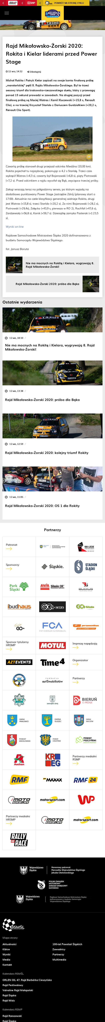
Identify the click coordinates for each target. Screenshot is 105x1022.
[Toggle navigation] (6, 13)
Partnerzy (58, 954)
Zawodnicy (58, 949)
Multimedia (59, 959)
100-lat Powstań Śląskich (67, 944)
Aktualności (9, 944)
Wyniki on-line (15, 226)
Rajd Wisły (8, 1000)
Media (6, 959)
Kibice (6, 949)
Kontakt (7, 965)
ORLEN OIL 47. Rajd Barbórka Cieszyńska (27, 980)
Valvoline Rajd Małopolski (17, 990)
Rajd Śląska (9, 995)
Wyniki (6, 954)
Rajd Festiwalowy (12, 985)
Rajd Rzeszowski (12, 1016)
